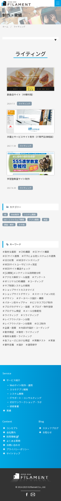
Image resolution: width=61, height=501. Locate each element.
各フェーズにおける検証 (17, 340)
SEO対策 (9, 260)
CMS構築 (25, 251)
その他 (22, 224)
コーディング (36, 281)
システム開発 (30, 214)
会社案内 (11, 432)
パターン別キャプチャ (16, 302)
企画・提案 (10, 327)
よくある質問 (13, 440)
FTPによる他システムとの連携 (39, 256)
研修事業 (14, 406)
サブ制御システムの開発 (17, 285)
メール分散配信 (33, 310)
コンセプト (12, 428)
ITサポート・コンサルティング (25, 398)
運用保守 (32, 344)
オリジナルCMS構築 (15, 281)
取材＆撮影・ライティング (18, 336)
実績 (9, 410)
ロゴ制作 (41, 323)
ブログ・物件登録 (43, 306)
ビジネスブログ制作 (42, 302)
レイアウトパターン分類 (17, 319)
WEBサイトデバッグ (28, 260)
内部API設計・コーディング (35, 327)
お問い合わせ (13, 445)
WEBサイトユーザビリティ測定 (21, 264)
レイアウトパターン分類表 (18, 323)
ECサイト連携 (12, 256)
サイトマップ (13, 453)
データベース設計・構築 (31, 298)
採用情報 (11, 436)
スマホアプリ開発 (19, 389)
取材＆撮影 (10, 251)
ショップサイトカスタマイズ (19, 289)
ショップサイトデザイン (17, 294)
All (5, 214)
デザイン (9, 298)
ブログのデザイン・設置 (17, 306)
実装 (52, 340)
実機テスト (40, 340)
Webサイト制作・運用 (21, 385)
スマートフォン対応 (44, 294)
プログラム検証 (13, 310)
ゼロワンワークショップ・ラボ (26, 402)
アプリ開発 (34, 219)
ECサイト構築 (42, 251)
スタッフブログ (51, 428)
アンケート (40, 277)
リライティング (31, 315)
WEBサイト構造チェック (17, 268)
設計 (21, 344)
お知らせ (47, 432)
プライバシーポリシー (18, 449)
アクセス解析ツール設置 (17, 277)
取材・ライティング (29, 332)
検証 (45, 219)
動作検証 (9, 332)
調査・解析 (9, 224)
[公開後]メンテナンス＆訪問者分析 (23, 272)
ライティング (11, 315)
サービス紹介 (13, 380)
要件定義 (9, 344)
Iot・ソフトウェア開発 (14, 219)
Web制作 (15, 214)
